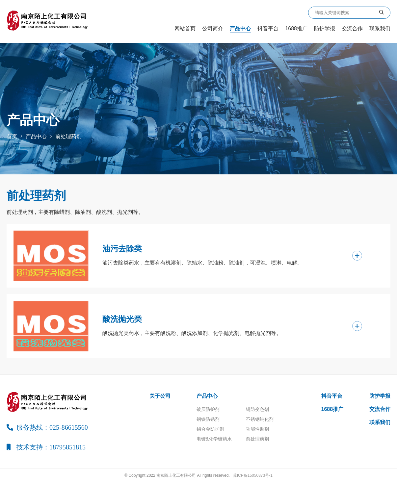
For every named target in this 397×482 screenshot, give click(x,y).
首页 (12, 136)
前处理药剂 (68, 136)
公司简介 (212, 28)
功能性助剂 (257, 429)
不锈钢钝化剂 (260, 419)
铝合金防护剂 (210, 429)
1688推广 (296, 28)
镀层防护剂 (208, 409)
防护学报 (324, 28)
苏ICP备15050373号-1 (253, 475)
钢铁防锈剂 (208, 419)
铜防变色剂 (257, 409)
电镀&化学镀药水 (214, 439)
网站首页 (185, 28)
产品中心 (240, 28)
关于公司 (160, 396)
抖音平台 (267, 28)
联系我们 (379, 28)
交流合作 (352, 28)
